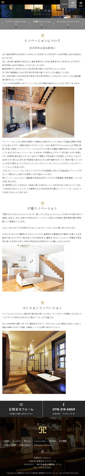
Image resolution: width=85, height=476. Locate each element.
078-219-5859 (45, 468)
